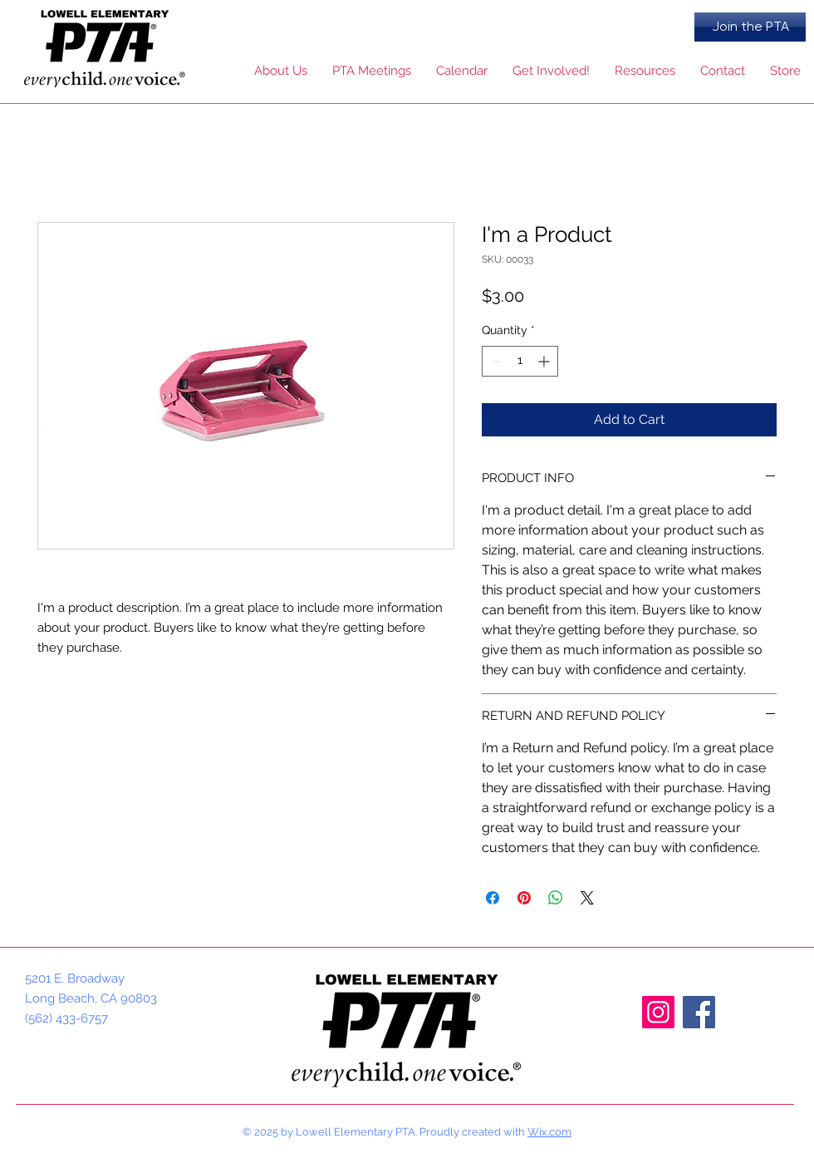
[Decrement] (494, 361)
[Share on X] (587, 898)
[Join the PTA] (750, 27)
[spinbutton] (520, 361)
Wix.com (549, 1132)
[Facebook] (699, 1012)
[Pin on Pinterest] (524, 898)
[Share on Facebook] (493, 898)
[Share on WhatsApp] (556, 898)
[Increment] (545, 361)
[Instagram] (658, 1012)
